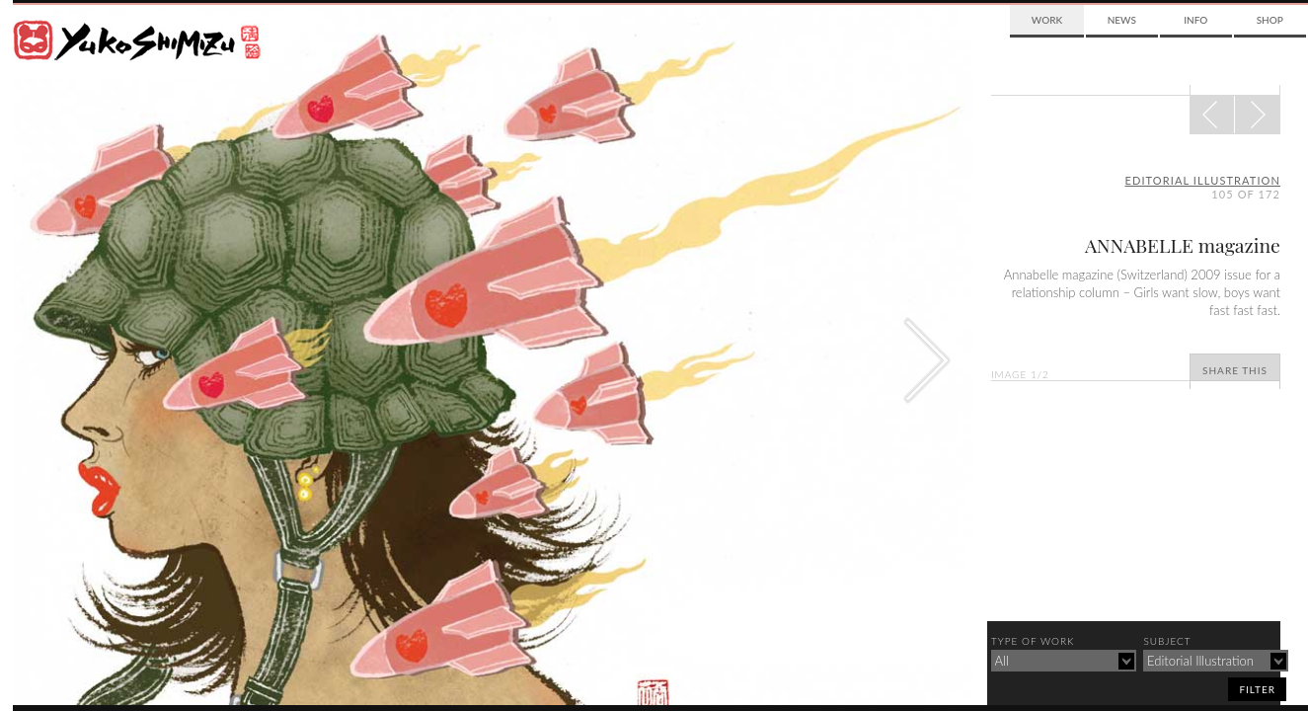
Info (1195, 20)
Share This (1235, 370)
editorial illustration (1203, 180)
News (1122, 20)
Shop (1270, 20)
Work (1047, 20)
